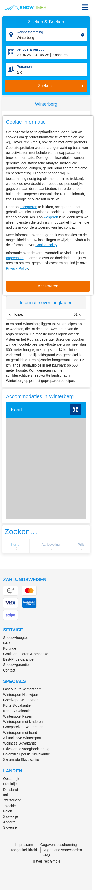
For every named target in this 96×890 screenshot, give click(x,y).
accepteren (28, 207)
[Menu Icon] (85, 7)
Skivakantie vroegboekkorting (26, 749)
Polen (7, 811)
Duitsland (10, 789)
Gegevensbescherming (58, 845)
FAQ (6, 643)
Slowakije (10, 816)
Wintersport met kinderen (23, 722)
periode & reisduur (31, 49)
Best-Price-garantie (18, 659)
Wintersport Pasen (17, 716)
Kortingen (10, 648)
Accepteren (48, 286)
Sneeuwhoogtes (15, 638)
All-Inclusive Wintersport (22, 738)
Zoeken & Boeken (46, 21)
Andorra (9, 822)
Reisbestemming (30, 32)
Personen (24, 67)
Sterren (15, 544)
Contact (9, 670)
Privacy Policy (17, 268)
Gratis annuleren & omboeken (26, 654)
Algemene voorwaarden (63, 850)
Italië (7, 795)
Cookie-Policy (46, 245)
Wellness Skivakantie (20, 743)
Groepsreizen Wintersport (23, 727)
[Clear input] (83, 35)
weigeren (51, 217)
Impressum (14, 258)
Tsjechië (9, 806)
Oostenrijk (11, 779)
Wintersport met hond (20, 733)
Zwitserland (12, 800)
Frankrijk (10, 784)
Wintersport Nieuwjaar (20, 695)
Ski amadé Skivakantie (21, 759)
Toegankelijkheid (24, 850)
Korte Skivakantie (17, 705)
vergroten (75, 409)
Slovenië (10, 827)
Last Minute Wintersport (22, 689)
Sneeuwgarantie (16, 665)
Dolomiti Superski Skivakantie (26, 754)
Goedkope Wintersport (21, 700)
